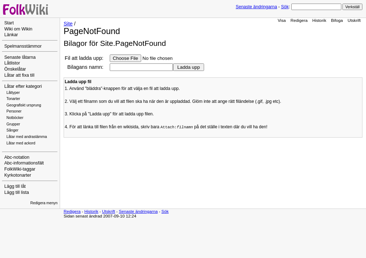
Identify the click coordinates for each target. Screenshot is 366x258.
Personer (13, 111)
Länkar (11, 34)
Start (9, 22)
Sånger (12, 130)
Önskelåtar (15, 69)
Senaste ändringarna (256, 6)
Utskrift (354, 20)
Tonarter (13, 99)
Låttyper (13, 93)
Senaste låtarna (20, 57)
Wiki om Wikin (18, 29)
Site (68, 24)
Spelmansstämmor (22, 46)
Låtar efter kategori (23, 86)
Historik (319, 20)
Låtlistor (12, 63)
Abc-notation (16, 157)
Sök (284, 6)
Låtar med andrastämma (26, 137)
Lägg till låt (15, 186)
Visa (282, 20)
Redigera (299, 20)
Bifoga (337, 20)
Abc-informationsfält (24, 163)
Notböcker (14, 118)
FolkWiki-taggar (19, 169)
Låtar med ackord (20, 143)
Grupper (13, 124)
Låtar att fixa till (19, 75)
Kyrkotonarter (17, 175)
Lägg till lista (16, 192)
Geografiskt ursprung (23, 105)
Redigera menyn (44, 203)
